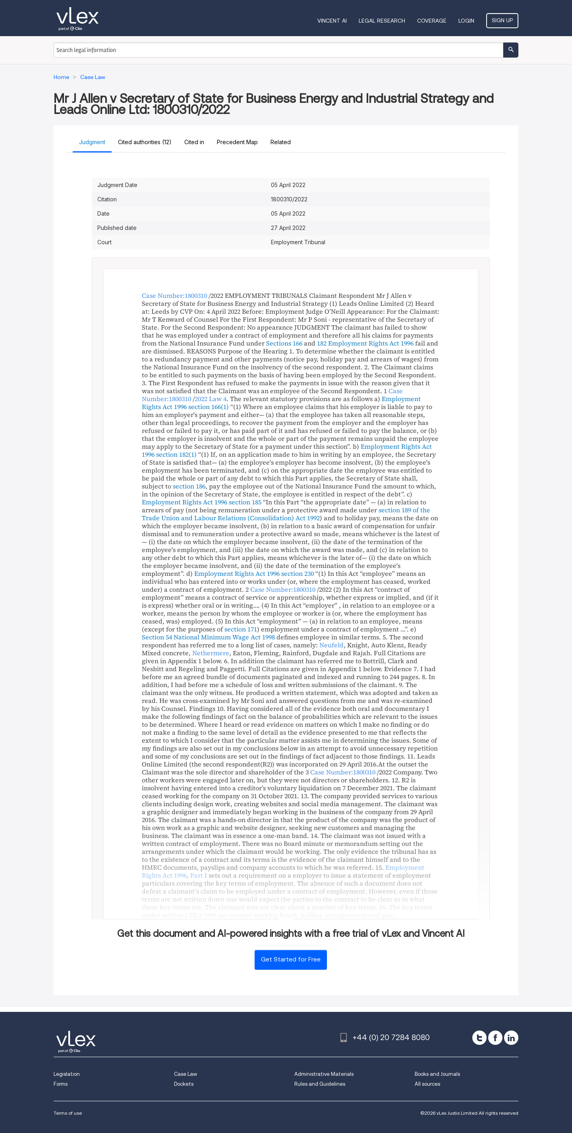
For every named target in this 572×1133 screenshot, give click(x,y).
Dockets (183, 1084)
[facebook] (495, 1038)
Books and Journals (437, 1074)
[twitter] (479, 1038)
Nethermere (210, 653)
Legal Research (382, 20)
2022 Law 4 (210, 398)
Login (466, 20)
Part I (198, 875)
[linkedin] (511, 1038)
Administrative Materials (324, 1074)
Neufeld (331, 645)
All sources (427, 1084)
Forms (61, 1084)
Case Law (185, 1074)
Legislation (67, 1074)
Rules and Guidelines (319, 1084)
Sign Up (502, 20)
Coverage (431, 20)
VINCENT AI (332, 20)
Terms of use (68, 1113)
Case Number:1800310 (174, 295)
